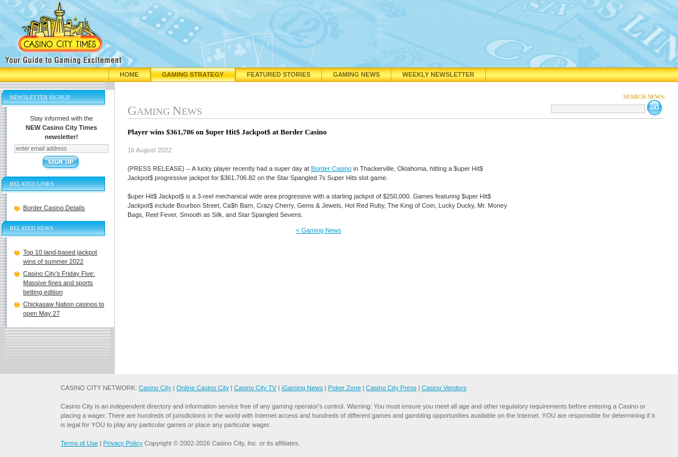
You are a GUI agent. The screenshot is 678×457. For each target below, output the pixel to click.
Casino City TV (255, 387)
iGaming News (302, 387)
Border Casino (331, 168)
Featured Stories (278, 74)
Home (129, 74)
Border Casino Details (54, 207)
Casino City (154, 387)
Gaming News (356, 74)
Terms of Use (79, 443)
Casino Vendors (444, 387)
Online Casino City (203, 387)
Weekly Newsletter (438, 74)
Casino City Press (391, 387)
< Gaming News (319, 230)
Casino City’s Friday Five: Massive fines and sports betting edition (59, 282)
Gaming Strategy (193, 74)
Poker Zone (344, 387)
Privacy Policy (123, 443)
